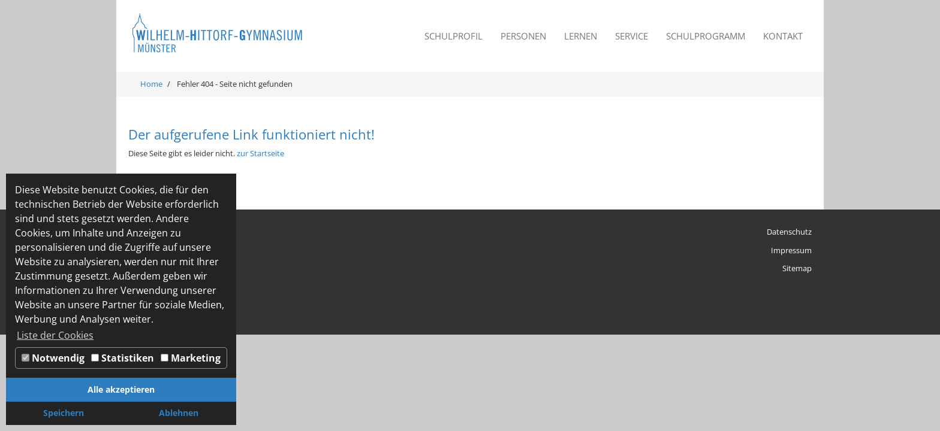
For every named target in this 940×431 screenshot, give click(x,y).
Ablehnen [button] (178, 412)
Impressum (791, 250)
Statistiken (122, 358)
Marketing (191, 358)
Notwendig (53, 358)
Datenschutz (789, 231)
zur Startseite (260, 153)
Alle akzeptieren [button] (121, 389)
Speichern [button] (63, 412)
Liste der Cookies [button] (55, 335)
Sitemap (797, 268)
